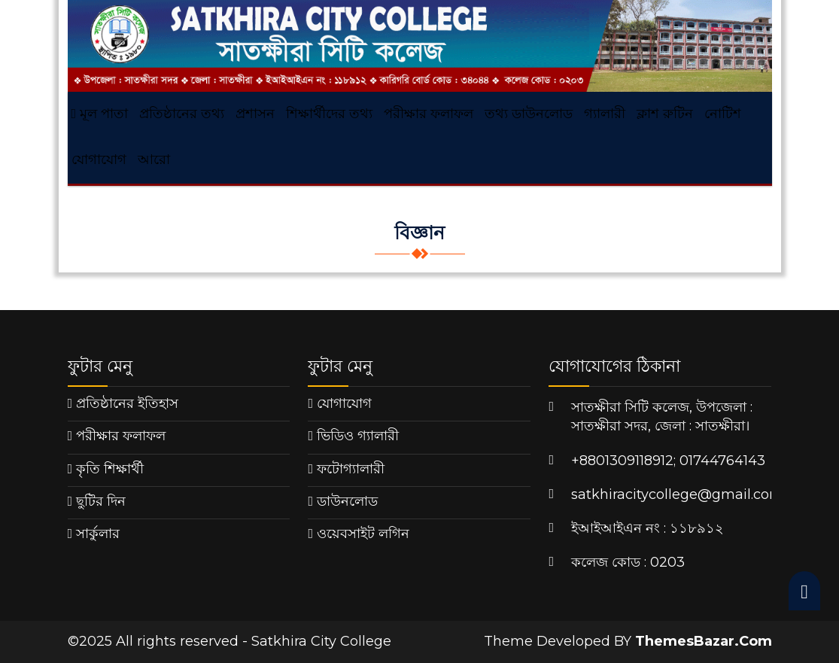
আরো (154, 159)
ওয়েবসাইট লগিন (363, 533)
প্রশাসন (255, 113)
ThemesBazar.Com (703, 641)
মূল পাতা (100, 113)
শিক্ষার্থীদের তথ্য (329, 113)
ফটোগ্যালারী (351, 469)
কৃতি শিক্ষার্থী (110, 469)
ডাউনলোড (347, 501)
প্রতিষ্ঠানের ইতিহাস (127, 403)
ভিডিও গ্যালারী (358, 435)
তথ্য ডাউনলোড (529, 113)
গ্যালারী (604, 113)
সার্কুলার (98, 533)
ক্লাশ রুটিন (665, 113)
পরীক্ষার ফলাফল (428, 113)
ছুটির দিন (101, 501)
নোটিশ (722, 113)
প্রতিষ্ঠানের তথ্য (181, 113)
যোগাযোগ (98, 159)
